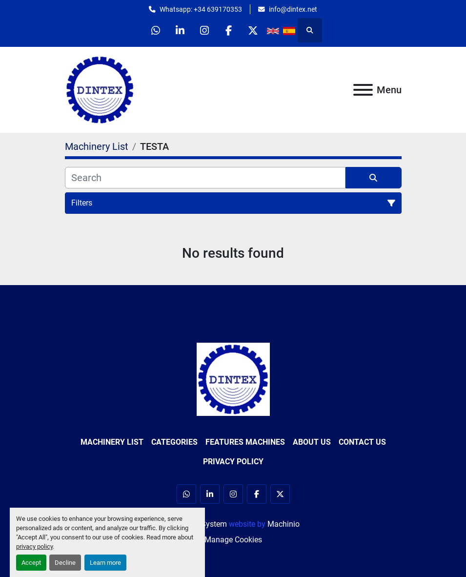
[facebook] (229, 30)
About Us (312, 442)
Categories (174, 442)
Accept (31, 562)
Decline (65, 562)
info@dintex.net (293, 9)
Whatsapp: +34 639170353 (201, 9)
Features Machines (245, 442)
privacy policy (34, 546)
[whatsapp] (154, 30)
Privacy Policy (233, 461)
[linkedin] (179, 30)
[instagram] (204, 30)
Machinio (283, 524)
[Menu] (363, 90)
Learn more (105, 562)
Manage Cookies (233, 539)
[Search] (205, 177)
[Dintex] (233, 378)
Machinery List (112, 442)
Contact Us (362, 442)
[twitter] (254, 30)
